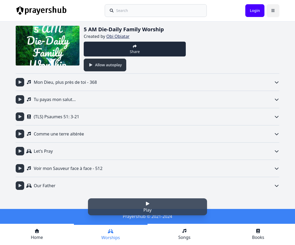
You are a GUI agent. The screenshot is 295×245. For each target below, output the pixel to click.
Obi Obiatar (117, 36)
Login (255, 10)
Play (148, 207)
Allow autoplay (105, 64)
